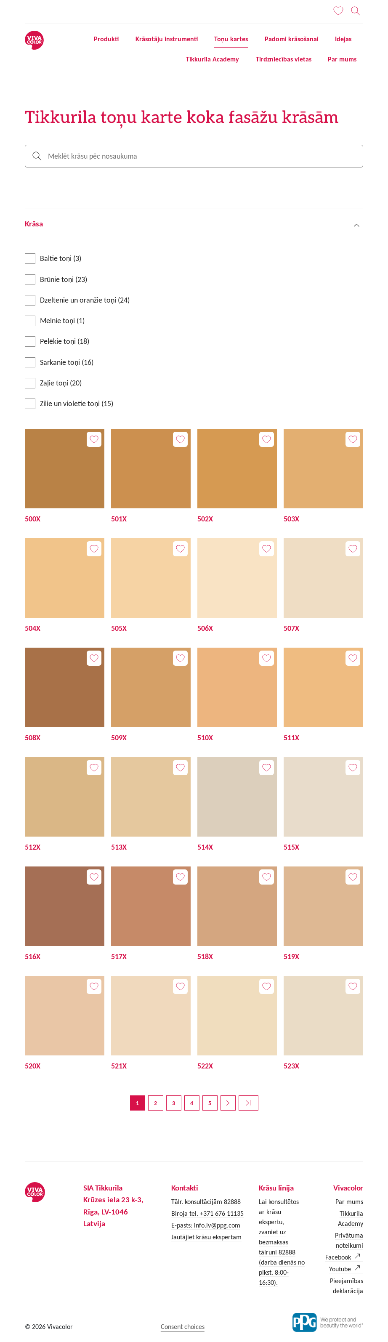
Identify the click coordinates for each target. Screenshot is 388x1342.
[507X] (323, 586)
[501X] (151, 477)
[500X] (64, 477)
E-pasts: (182, 1225)
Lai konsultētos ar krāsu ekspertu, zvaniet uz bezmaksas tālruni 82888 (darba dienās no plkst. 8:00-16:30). (282, 1242)
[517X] (151, 914)
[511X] (323, 696)
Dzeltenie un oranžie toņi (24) (85, 300)
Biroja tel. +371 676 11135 (207, 1213)
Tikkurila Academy (212, 59)
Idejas (343, 39)
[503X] (323, 477)
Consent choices (183, 1327)
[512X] (64, 805)
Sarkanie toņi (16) (66, 362)
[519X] (323, 914)
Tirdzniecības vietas (283, 59)
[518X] (237, 914)
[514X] (237, 805)
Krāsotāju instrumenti (167, 39)
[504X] (64, 586)
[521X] (151, 1024)
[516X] (64, 914)
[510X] (237, 696)
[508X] (64, 696)
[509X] (151, 696)
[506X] (237, 586)
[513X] (151, 805)
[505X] (151, 586)
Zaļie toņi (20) (61, 383)
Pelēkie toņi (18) (64, 341)
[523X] (323, 1024)
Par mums (342, 59)
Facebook (338, 1257)
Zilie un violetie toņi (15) (76, 403)
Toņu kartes (231, 39)
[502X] (237, 477)
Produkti (106, 39)
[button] (194, 223)
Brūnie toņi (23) (63, 279)
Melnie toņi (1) (62, 320)
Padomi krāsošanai (292, 39)
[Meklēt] (355, 11)
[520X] (64, 1024)
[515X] (323, 805)
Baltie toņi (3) (60, 258)
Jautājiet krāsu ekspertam (206, 1237)
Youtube (340, 1269)
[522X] (237, 1024)
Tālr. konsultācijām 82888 (206, 1202)
